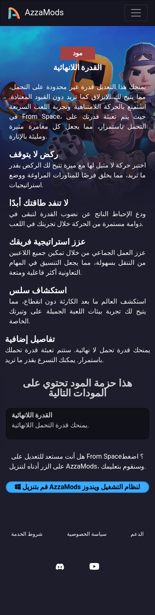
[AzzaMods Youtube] (94, 567)
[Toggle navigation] (136, 13)
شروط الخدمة (27, 534)
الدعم (137, 534)
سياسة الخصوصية (87, 534)
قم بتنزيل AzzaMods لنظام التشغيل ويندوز (78, 487)
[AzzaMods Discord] (59, 567)
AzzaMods (35, 13)
